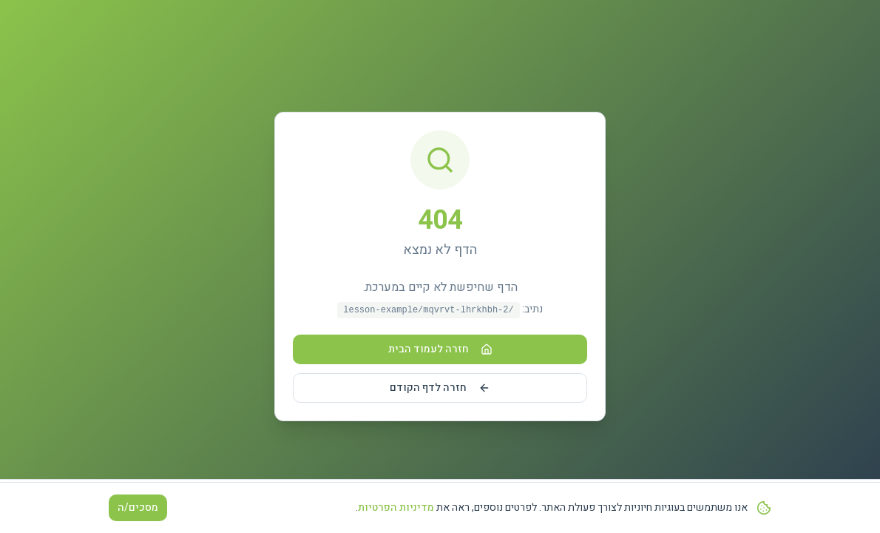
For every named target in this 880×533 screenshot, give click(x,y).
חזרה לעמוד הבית (440, 349)
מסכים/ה (138, 508)
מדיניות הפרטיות (396, 508)
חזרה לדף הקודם (440, 387)
